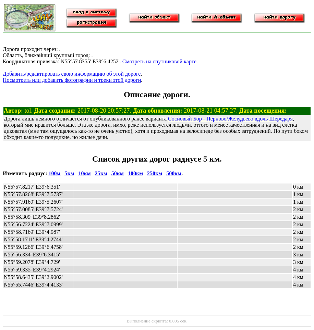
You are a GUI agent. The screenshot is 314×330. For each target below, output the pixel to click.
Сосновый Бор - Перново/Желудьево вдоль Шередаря (230, 119)
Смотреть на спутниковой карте (159, 61)
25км (101, 173)
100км (135, 173)
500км (173, 173)
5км (69, 173)
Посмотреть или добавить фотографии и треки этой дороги (72, 80)
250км (154, 173)
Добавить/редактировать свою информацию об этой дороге (72, 74)
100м (55, 173)
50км (117, 173)
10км (84, 173)
